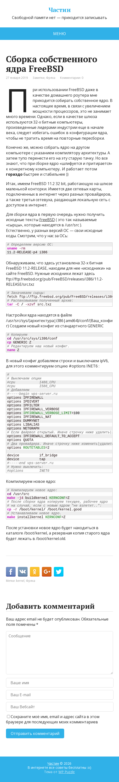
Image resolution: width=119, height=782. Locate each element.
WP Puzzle (66, 772)
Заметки (39, 78)
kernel (20, 581)
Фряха (50, 78)
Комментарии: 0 (71, 78)
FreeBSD (47, 219)
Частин (59, 9)
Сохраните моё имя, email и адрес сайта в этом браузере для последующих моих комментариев (52, 719)
